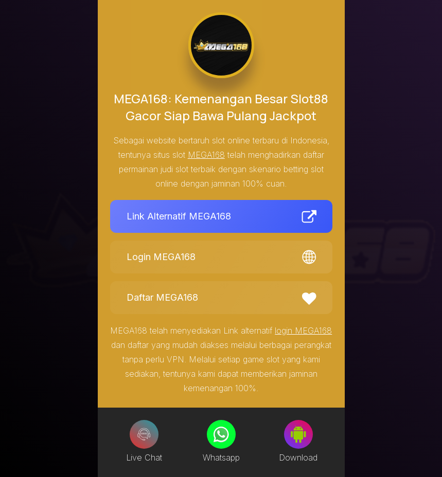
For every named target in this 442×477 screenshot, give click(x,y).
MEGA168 (206, 155)
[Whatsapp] (221, 434)
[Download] (298, 434)
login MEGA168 (303, 330)
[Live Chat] (144, 434)
